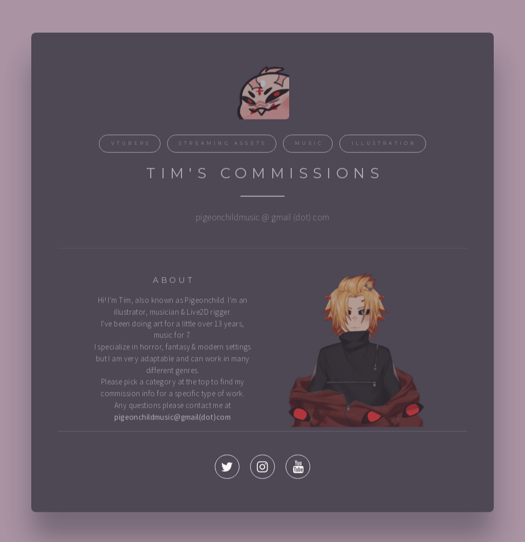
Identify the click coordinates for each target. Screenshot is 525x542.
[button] (227, 468)
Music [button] (309, 144)
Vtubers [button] (131, 144)
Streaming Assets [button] (223, 144)
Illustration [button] (384, 144)
